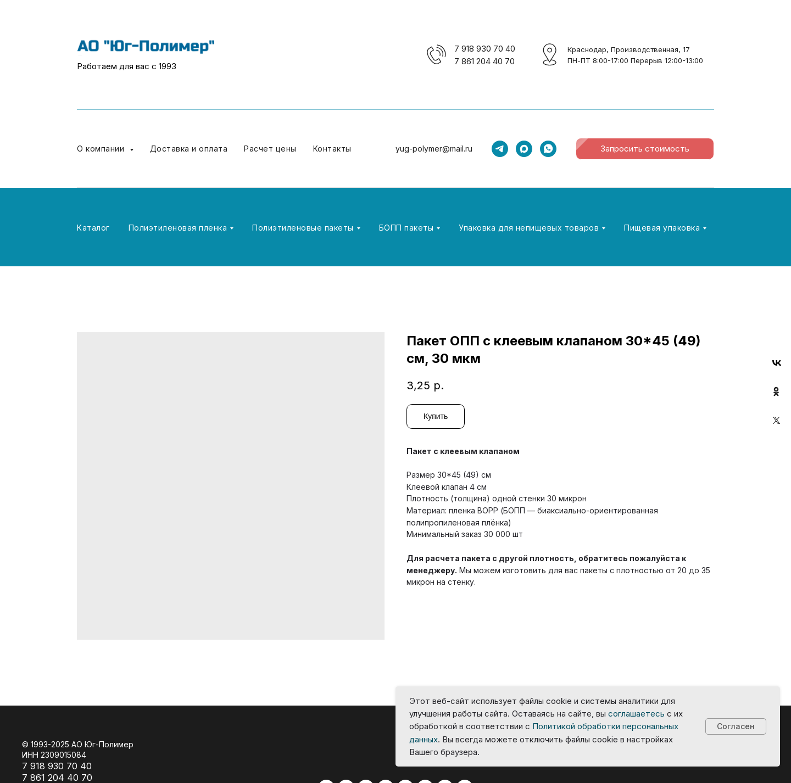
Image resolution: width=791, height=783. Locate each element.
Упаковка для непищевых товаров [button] (529, 227)
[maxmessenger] (524, 149)
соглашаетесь (636, 713)
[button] (645, 149)
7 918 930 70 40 (484, 48)
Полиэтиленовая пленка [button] (178, 227)
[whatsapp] (548, 149)
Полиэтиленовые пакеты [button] (303, 227)
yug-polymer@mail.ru (434, 148)
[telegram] (500, 149)
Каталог (93, 227)
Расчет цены (270, 148)
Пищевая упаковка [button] (662, 227)
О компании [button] (102, 148)
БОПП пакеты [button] (406, 227)
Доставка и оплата (189, 148)
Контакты (332, 148)
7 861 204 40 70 (484, 61)
